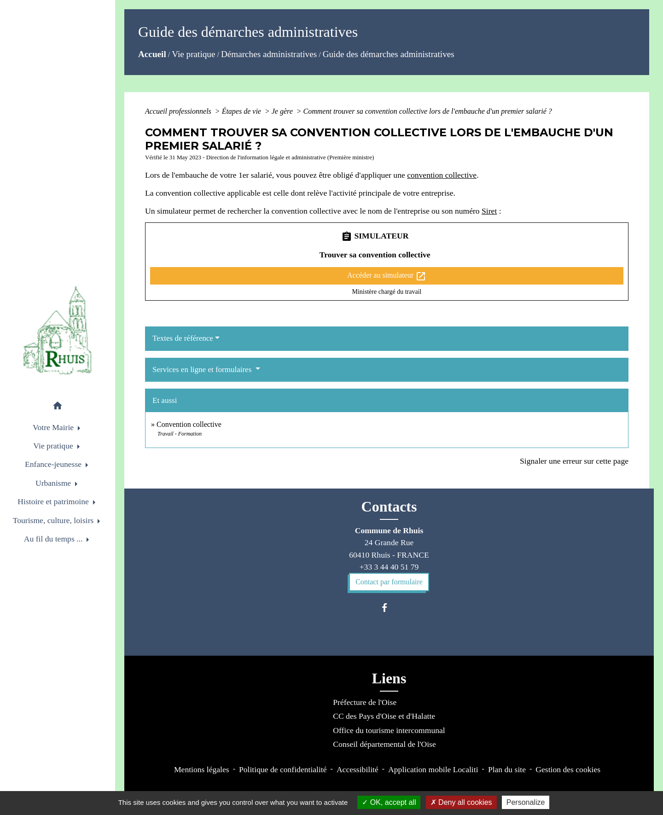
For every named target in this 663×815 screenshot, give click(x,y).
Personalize (525, 802)
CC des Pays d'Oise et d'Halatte (384, 716)
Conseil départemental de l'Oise (384, 744)
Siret (489, 210)
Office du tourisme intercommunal (389, 730)
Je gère (283, 111)
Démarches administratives (269, 54)
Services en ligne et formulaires (203, 369)
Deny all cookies (461, 802)
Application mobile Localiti (433, 769)
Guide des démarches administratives (388, 54)
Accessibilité (357, 769)
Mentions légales (201, 769)
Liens (389, 678)
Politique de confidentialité (283, 769)
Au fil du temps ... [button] (54, 538)
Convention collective (189, 424)
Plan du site (507, 769)
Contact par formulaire (389, 582)
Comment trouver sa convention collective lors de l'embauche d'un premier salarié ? (427, 111)
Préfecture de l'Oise (364, 702)
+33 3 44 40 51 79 (389, 566)
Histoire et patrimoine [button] (54, 501)
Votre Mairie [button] (54, 427)
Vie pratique (193, 54)
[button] (57, 407)
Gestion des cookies (567, 769)
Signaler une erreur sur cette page (574, 461)
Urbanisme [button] (54, 483)
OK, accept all (389, 802)
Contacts (389, 506)
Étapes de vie (242, 111)
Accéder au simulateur (386, 276)
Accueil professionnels (179, 111)
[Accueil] (57, 330)
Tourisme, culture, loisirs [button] (54, 520)
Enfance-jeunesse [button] (54, 464)
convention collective (442, 175)
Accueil (152, 54)
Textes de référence (182, 338)
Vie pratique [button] (54, 445)
